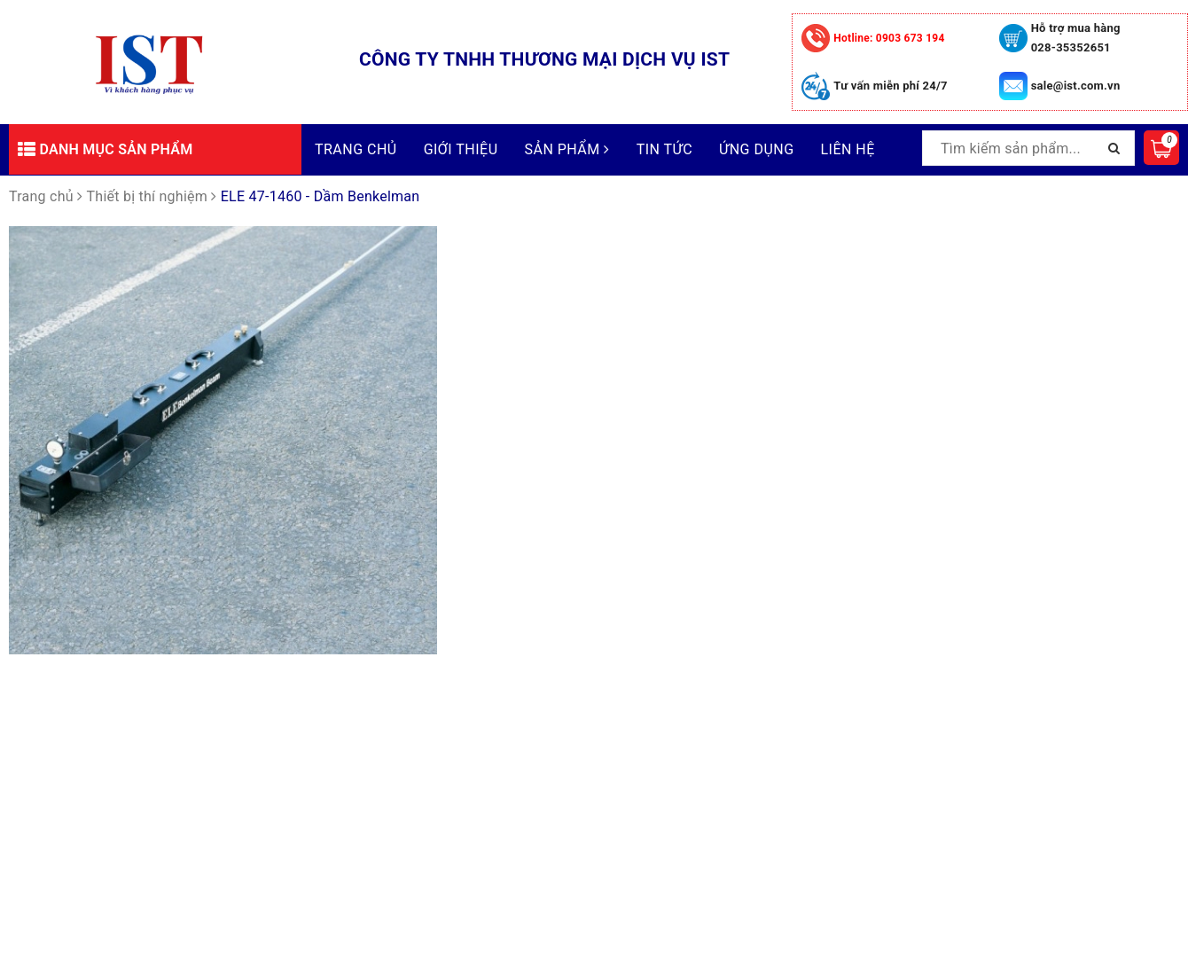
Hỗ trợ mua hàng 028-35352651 (1076, 37)
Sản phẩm (567, 149)
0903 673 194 (888, 38)
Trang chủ (356, 149)
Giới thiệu (461, 149)
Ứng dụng (756, 149)
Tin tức (664, 149)
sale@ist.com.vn (1076, 85)
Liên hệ (848, 149)
